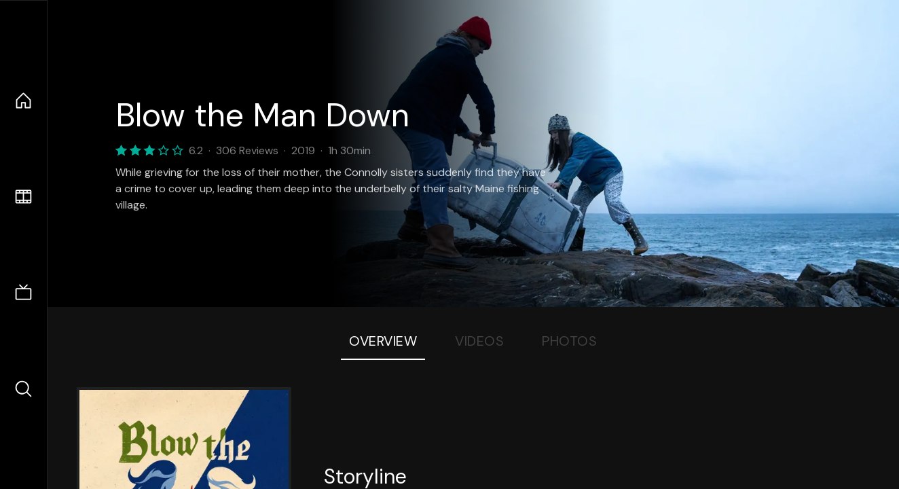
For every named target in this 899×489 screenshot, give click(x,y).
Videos (479, 341)
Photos (569, 341)
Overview (383, 341)
